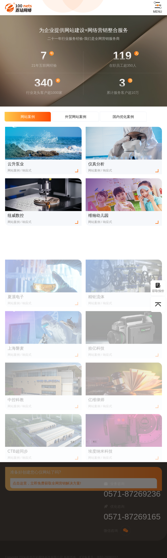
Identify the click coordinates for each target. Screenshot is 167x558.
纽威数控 (16, 217)
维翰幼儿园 (98, 217)
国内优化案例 (118, 117)
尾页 (89, 441)
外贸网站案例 (70, 117)
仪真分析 (96, 165)
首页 (77, 441)
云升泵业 (16, 165)
